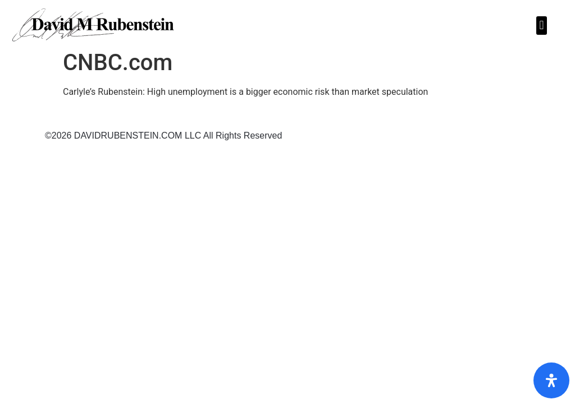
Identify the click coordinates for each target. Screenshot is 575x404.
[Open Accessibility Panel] (551, 380)
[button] (541, 25)
